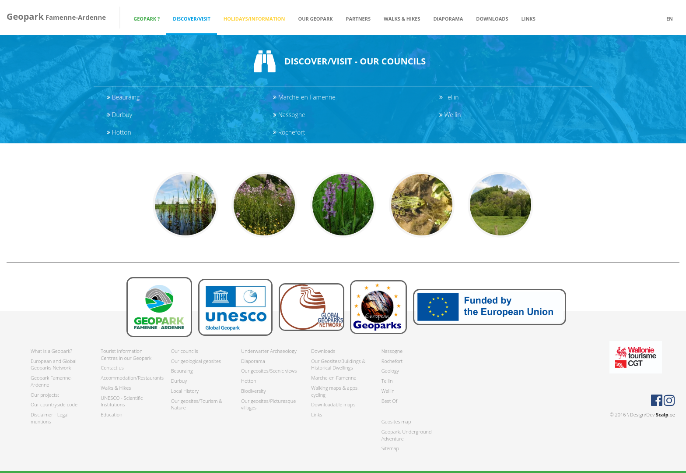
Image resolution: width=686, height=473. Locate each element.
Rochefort (289, 132)
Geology (390, 370)
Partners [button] (358, 18)
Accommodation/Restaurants (129, 377)
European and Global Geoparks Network (54, 364)
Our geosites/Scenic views (269, 370)
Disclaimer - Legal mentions (49, 418)
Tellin (448, 97)
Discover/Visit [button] (191, 18)
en (669, 18)
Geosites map (396, 421)
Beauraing (123, 97)
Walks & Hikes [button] (402, 18)
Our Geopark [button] (315, 18)
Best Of (389, 401)
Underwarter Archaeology (269, 351)
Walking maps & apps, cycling (334, 391)
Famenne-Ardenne (56, 16)
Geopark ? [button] (146, 18)
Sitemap (390, 448)
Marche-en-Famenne (304, 97)
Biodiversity (253, 391)
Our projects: (45, 394)
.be (665, 414)
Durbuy (119, 114)
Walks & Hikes (116, 387)
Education (111, 414)
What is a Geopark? (51, 351)
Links (529, 18)
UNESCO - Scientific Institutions (122, 401)
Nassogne (289, 114)
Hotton (119, 132)
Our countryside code (54, 404)
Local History (185, 391)
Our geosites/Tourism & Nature (196, 404)
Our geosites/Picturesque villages (268, 404)
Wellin (450, 114)
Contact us (112, 367)
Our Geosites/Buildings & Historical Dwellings (338, 364)
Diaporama (448, 18)
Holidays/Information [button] (254, 18)
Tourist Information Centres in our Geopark (126, 354)
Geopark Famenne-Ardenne (51, 381)
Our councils (184, 351)
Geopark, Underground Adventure (407, 435)
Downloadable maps (333, 404)
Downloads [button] (492, 18)
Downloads (323, 351)
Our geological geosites (196, 361)
